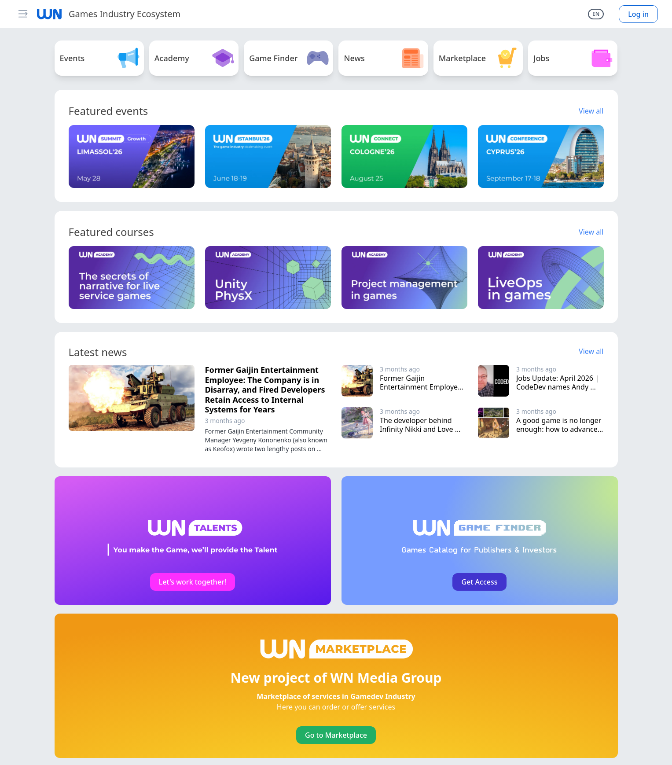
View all (591, 111)
